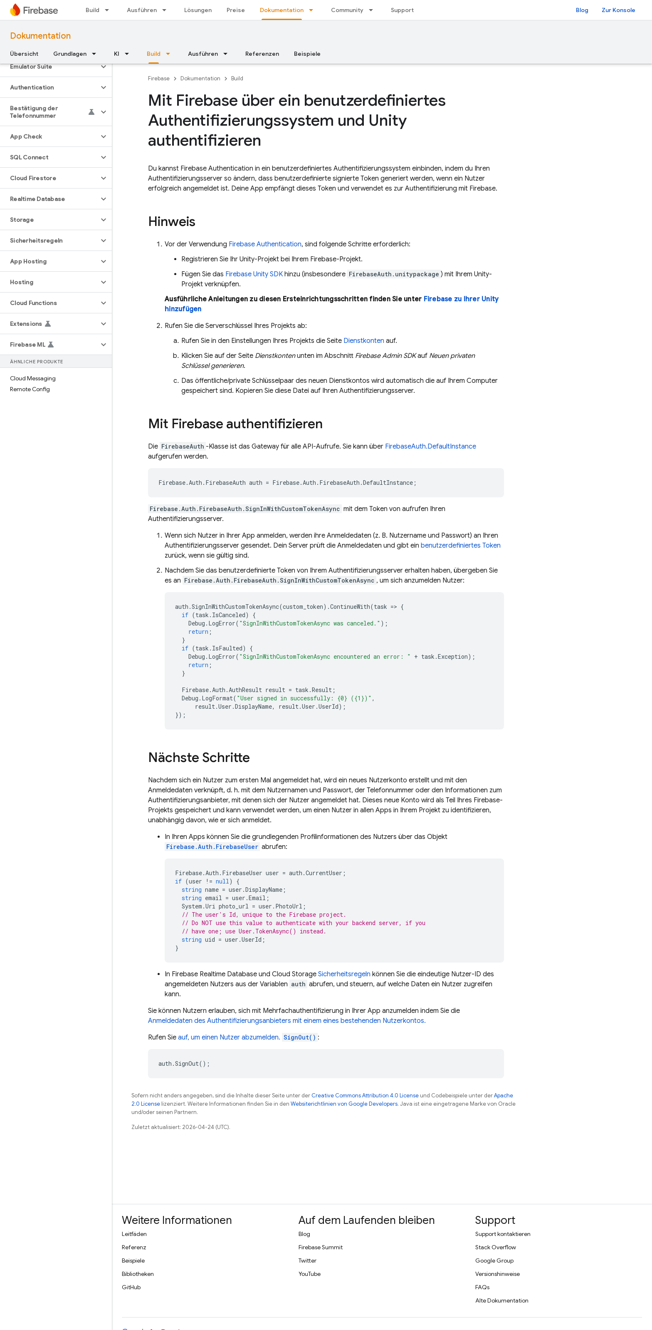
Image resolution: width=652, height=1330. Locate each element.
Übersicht (24, 53)
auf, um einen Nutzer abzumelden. (248, 1037)
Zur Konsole (618, 10)
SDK (254, 274)
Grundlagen (69, 53)
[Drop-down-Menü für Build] (109, 10)
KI (116, 53)
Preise (236, 10)
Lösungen (198, 10)
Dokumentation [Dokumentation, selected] (282, 10)
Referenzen (262, 53)
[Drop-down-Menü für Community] (373, 10)
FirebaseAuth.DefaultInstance (430, 446)
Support (402, 10)
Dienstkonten (363, 341)
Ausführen (142, 10)
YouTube (310, 1274)
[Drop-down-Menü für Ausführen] (167, 10)
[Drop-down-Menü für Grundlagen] (96, 54)
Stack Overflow (495, 1247)
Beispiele (307, 53)
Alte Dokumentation (502, 1300)
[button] (49, 66)
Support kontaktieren (503, 1234)
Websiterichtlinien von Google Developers (344, 1103)
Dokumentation (40, 36)
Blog (582, 10)
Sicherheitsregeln (344, 974)
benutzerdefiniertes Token (461, 545)
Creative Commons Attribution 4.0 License (365, 1095)
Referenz (134, 1247)
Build (92, 10)
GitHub (131, 1287)
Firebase (159, 78)
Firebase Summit (321, 1247)
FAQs (482, 1287)
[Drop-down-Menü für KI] (129, 54)
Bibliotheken (138, 1274)
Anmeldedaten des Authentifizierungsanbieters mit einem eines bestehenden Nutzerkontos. (287, 1021)
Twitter (307, 1260)
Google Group (494, 1260)
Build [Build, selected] (154, 53)
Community (347, 10)
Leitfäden (134, 1234)
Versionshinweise (497, 1274)
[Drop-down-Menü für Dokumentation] (314, 10)
